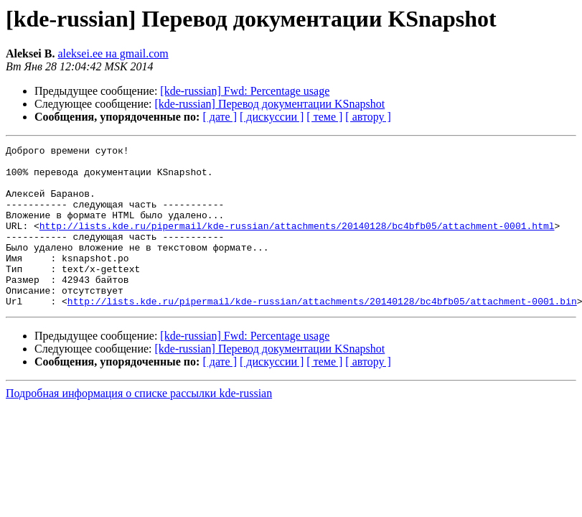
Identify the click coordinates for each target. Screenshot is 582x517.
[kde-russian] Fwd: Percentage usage (244, 91)
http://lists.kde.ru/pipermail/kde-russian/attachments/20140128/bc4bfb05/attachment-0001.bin (322, 333)
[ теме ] (324, 117)
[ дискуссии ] (272, 117)
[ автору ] (367, 117)
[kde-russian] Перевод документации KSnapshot (270, 104)
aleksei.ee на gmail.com (112, 53)
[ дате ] (219, 117)
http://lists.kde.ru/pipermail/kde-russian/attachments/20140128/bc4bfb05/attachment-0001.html (297, 242)
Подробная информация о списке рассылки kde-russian (139, 425)
